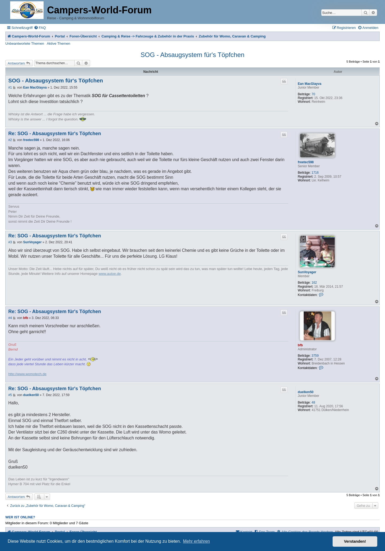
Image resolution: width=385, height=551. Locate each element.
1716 (315, 172)
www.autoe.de (110, 274)
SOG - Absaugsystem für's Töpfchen (192, 54)
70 (313, 94)
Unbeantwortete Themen (24, 43)
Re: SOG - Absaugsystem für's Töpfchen (54, 133)
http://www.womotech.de (27, 374)
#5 (10, 395)
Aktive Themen (58, 43)
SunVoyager (307, 272)
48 (313, 402)
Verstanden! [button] (355, 541)
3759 (315, 356)
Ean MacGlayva (309, 84)
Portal (60, 36)
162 (314, 282)
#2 (10, 140)
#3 (10, 242)
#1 (10, 87)
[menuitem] (40, 28)
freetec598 (306, 162)
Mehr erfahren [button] (196, 541)
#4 (10, 318)
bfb (300, 345)
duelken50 (306, 392)
